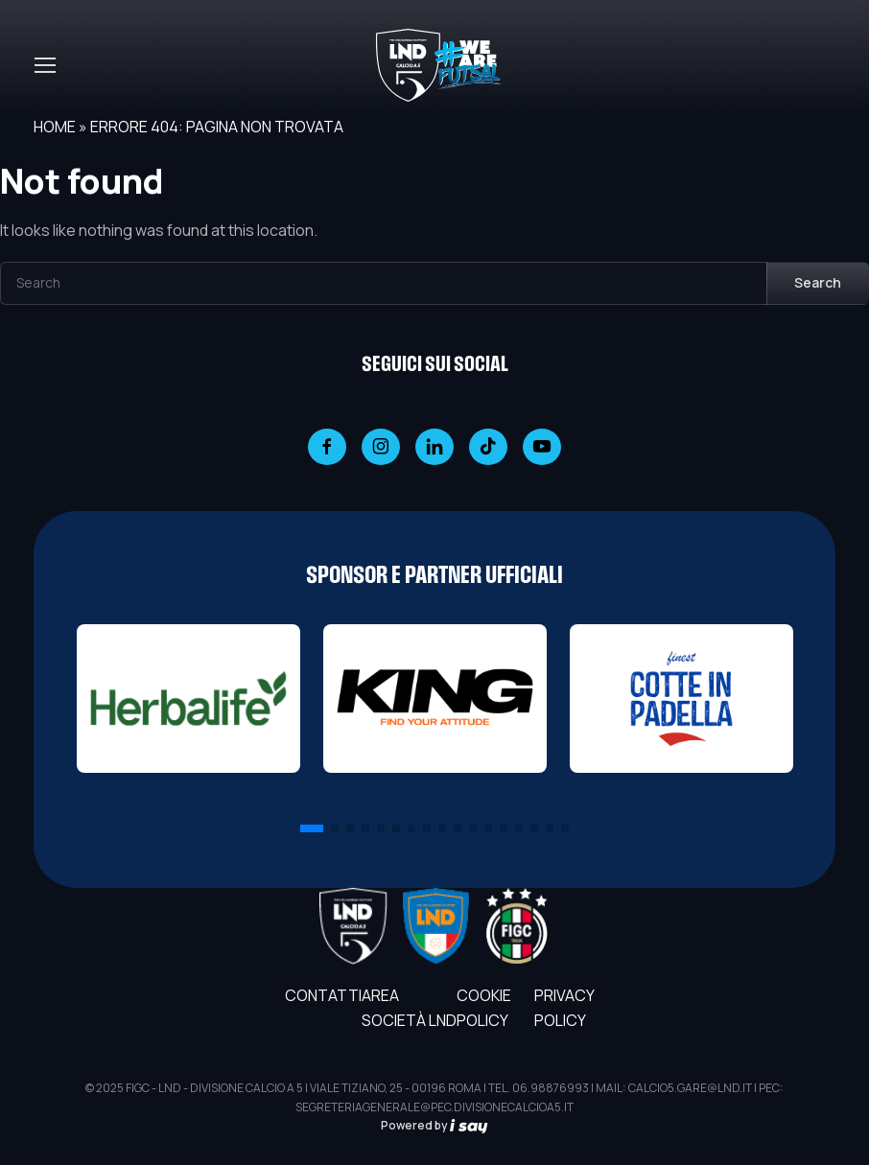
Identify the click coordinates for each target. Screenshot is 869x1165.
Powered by (434, 1125)
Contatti (323, 995)
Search (817, 282)
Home (55, 126)
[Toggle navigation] (44, 65)
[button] (311, 828)
